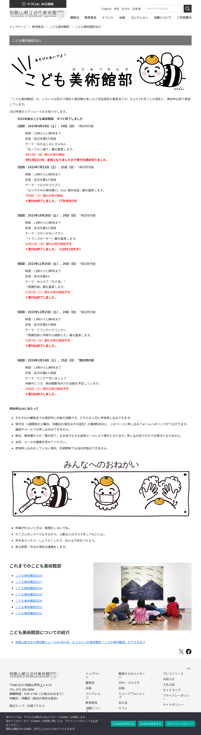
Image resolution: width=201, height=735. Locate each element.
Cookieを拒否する (150, 723)
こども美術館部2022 (28, 613)
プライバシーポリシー (176, 697)
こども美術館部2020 (28, 601)
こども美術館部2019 (28, 594)
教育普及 (38, 27)
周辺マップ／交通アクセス (27, 706)
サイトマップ (172, 690)
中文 (116, 8)
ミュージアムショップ (132, 695)
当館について (93, 709)
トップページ (17, 27)
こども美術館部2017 (28, 582)
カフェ (123, 708)
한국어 (126, 8)
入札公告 (169, 684)
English (106, 8)
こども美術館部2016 (28, 575)
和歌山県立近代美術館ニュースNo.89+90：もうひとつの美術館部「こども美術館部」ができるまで (80, 642)
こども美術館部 (59, 27)
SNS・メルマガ (129, 682)
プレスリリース (173, 673)
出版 (88, 688)
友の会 (123, 702)
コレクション (93, 695)
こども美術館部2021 (28, 607)
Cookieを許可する (123, 723)
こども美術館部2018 (28, 588)
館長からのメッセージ (132, 675)
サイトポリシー (173, 704)
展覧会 (90, 682)
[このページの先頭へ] (189, 668)
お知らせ (169, 679)
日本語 (136, 8)
